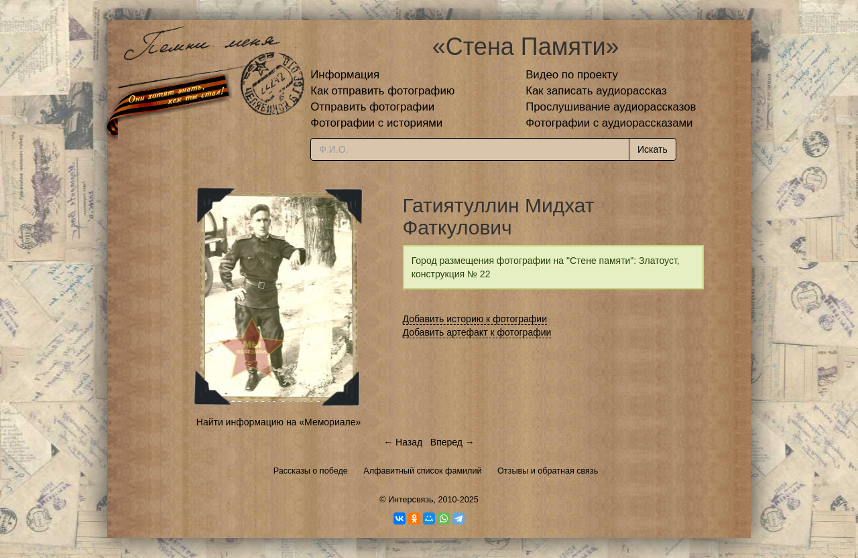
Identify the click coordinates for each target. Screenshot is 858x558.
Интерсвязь (411, 499)
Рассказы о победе (310, 471)
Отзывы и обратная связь (547, 471)
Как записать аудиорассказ (596, 90)
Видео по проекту (572, 74)
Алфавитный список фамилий (422, 471)
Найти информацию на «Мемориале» (278, 422)
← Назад (402, 442)
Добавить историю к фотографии (475, 318)
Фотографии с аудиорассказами (609, 123)
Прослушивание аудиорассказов (611, 106)
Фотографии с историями (376, 123)
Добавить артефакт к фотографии (477, 332)
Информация (344, 74)
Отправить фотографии (372, 106)
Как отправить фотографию (382, 90)
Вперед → (452, 442)
